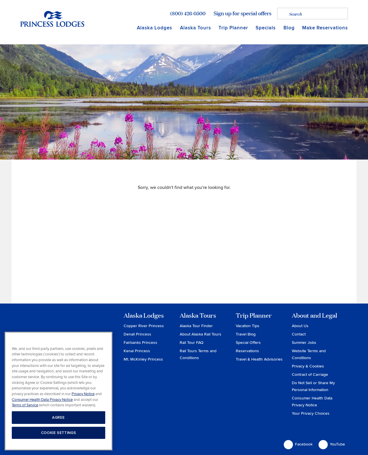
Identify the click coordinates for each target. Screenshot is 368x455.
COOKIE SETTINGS (58, 433)
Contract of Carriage (310, 374)
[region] (58, 391)
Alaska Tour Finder (196, 325)
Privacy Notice (83, 394)
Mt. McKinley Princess (143, 359)
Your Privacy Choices (310, 413)
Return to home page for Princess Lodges (52, 18)
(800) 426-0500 (188, 13)
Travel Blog (246, 334)
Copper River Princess (144, 325)
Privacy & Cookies (308, 366)
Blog (289, 28)
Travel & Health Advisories (259, 359)
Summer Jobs (304, 342)
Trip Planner (233, 28)
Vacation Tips (247, 325)
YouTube (332, 444)
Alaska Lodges (154, 28)
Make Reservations (325, 28)
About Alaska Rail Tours (200, 334)
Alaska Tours (195, 28)
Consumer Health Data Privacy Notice (42, 399)
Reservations (247, 350)
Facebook (298, 444)
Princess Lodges (52, 323)
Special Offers (248, 342)
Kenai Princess (137, 350)
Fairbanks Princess (140, 342)
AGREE (58, 417)
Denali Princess (137, 334)
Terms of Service (25, 405)
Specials (266, 28)
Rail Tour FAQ (192, 342)
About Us (300, 325)
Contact (299, 334)
